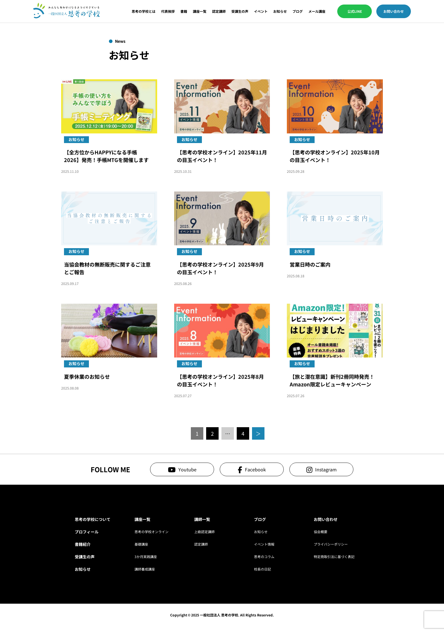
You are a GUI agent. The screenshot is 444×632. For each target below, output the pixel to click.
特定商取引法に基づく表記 (334, 556)
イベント (261, 11)
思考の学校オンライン (151, 531)
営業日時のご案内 (310, 264)
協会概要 (320, 531)
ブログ (298, 11)
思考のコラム (264, 556)
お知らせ (280, 11)
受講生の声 (239, 11)
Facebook (255, 469)
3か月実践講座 (146, 556)
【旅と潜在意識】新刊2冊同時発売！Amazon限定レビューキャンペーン (332, 380)
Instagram (326, 469)
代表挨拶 (168, 11)
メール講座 (316, 11)
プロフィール (87, 532)
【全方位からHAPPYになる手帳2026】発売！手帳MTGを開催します (106, 155)
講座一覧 (199, 11)
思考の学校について (92, 519)
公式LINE (354, 11)
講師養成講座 (145, 569)
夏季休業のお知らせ (87, 376)
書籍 (183, 11)
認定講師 (219, 11)
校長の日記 (262, 569)
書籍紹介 (83, 544)
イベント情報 (264, 544)
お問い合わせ (393, 11)
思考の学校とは (143, 11)
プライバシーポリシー (331, 544)
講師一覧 (202, 519)
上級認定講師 (204, 531)
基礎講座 (141, 544)
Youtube (187, 469)
